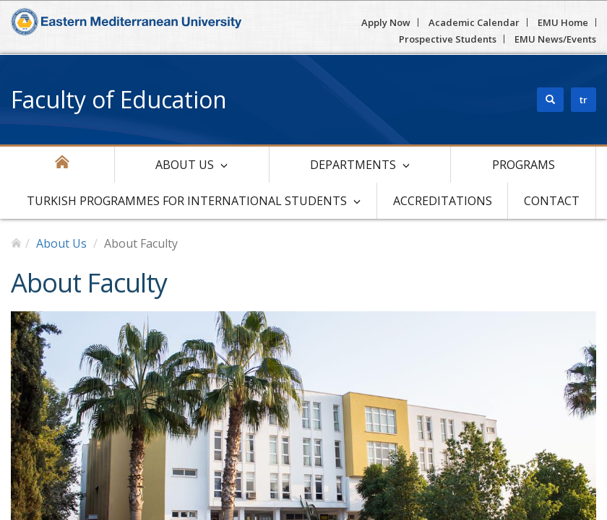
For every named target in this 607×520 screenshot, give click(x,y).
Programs (523, 165)
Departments (353, 165)
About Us (184, 165)
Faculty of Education (119, 99)
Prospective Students (447, 39)
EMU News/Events (555, 39)
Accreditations (442, 201)
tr (583, 99)
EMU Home (563, 22)
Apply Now (385, 22)
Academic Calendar (474, 22)
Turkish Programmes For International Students (187, 201)
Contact (552, 201)
